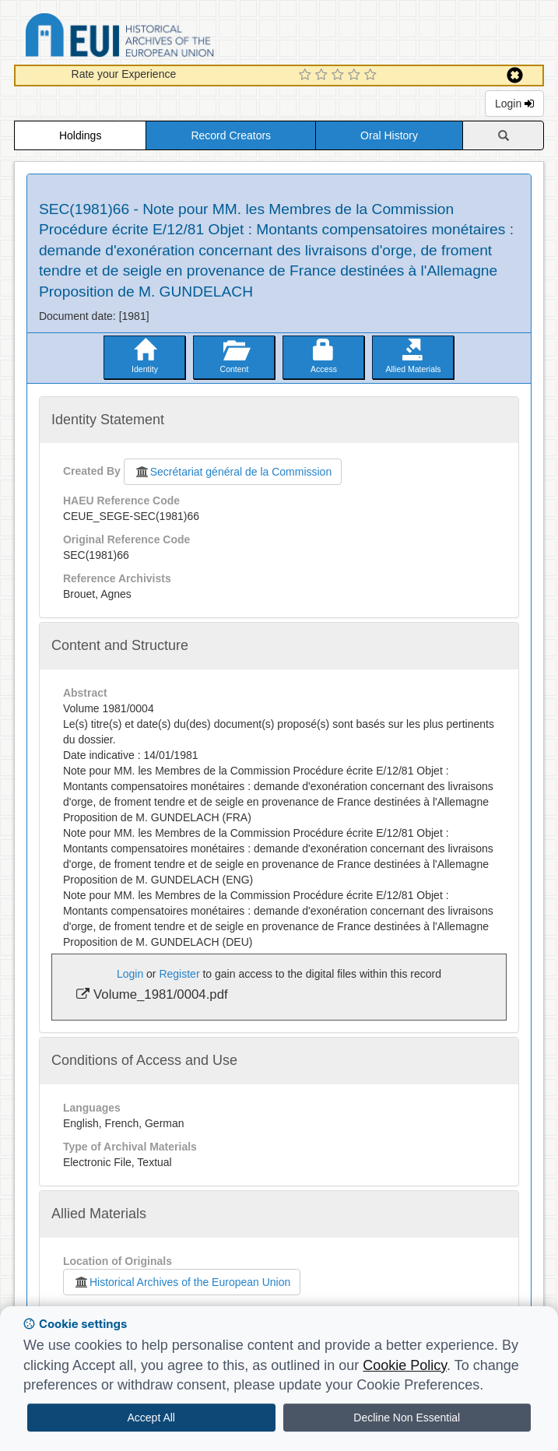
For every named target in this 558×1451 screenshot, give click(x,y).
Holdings (80, 135)
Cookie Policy (405, 1365)
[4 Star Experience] (356, 75)
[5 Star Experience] (372, 75)
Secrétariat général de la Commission (233, 472)
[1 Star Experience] (307, 75)
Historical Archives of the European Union (181, 1282)
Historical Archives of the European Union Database (163, 38)
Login (514, 103)
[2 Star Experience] (323, 75)
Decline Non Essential (406, 1417)
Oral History (389, 135)
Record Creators (231, 135)
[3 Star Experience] (340, 75)
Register (179, 974)
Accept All (151, 1417)
